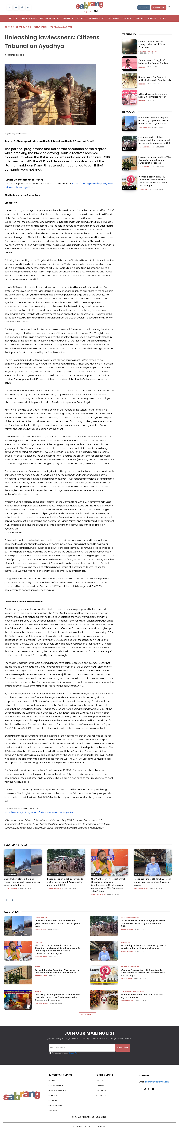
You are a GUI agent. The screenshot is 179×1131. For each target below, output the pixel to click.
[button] (169, 7)
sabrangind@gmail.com (157, 1081)
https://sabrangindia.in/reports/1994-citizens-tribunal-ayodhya (39, 812)
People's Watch (41, 1003)
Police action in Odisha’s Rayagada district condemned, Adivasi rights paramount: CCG (154, 140)
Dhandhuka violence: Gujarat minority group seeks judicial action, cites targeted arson (153, 120)
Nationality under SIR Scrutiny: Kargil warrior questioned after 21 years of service (152, 882)
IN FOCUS (128, 112)
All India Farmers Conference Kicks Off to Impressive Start (155, 95)
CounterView (144, 127)
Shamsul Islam (127, 1001)
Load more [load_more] (87, 1015)
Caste (125, 169)
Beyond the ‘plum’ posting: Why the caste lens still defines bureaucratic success (154, 160)
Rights (38, 991)
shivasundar (144, 189)
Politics (94, 874)
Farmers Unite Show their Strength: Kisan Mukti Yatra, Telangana (151, 44)
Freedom (142, 67)
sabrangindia (144, 147)
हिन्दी (96, 11)
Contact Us (158, 7)
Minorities (139, 874)
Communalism (40, 27)
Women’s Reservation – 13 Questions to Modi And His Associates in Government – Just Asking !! (153, 181)
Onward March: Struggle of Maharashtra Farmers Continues (154, 61)
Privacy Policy (74, 1053)
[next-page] (12, 900)
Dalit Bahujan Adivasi (61, 27)
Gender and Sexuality (128, 188)
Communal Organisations (18, 27)
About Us (143, 7)
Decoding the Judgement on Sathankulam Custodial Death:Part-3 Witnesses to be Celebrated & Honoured (57, 997)
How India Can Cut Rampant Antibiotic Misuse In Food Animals (154, 78)
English (87, 11)
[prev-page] (6, 900)
